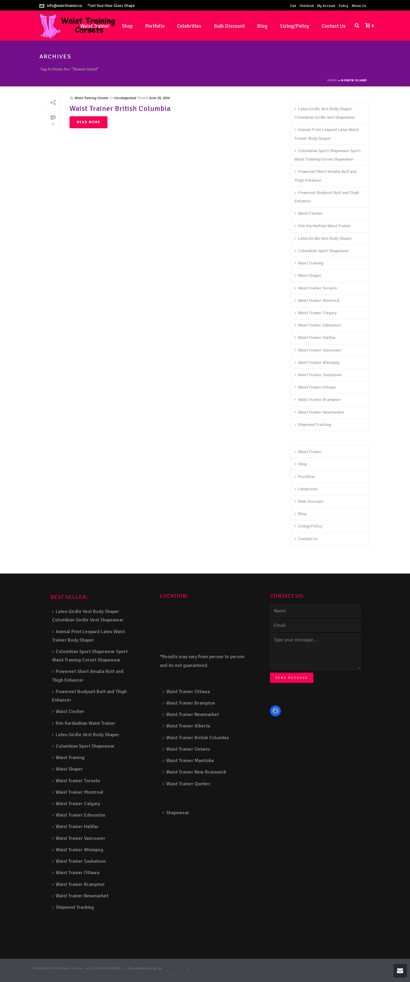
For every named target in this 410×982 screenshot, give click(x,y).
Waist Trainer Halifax (314, 337)
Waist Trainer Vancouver (317, 350)
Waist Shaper (307, 275)
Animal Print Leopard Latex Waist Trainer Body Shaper (326, 134)
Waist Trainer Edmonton (317, 325)
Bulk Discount (229, 26)
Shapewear (176, 813)
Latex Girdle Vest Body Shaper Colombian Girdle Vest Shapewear (324, 113)
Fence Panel (98, 973)
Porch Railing (55, 973)
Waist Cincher (308, 213)
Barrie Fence (116, 973)
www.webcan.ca (175, 968)
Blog (262, 26)
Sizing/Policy (294, 26)
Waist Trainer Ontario (186, 749)
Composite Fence (224, 968)
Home (332, 80)
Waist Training (308, 263)
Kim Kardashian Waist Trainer (322, 225)
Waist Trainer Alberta (186, 726)
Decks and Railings (292, 968)
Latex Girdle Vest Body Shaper (323, 238)
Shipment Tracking (312, 424)
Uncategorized (125, 98)
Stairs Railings (200, 968)
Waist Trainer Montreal (317, 300)
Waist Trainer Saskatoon (318, 374)
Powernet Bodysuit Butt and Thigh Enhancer (326, 197)
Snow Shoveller (247, 968)
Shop (127, 26)
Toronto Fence (136, 973)
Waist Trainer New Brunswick (194, 772)
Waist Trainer (308, 451)
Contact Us (333, 26)
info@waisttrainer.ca (64, 5)
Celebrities (189, 26)
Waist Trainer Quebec (186, 784)
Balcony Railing (78, 973)
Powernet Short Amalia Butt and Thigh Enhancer (325, 176)
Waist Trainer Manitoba (188, 761)
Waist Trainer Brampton (317, 399)
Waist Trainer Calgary (315, 312)
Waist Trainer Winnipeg (316, 362)
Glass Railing (345, 968)
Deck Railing (268, 968)
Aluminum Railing (321, 968)
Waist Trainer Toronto (315, 288)
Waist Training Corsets (91, 98)
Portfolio (155, 26)
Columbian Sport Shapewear (321, 250)
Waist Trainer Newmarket (319, 412)
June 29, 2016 (158, 98)
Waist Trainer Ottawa (315, 387)
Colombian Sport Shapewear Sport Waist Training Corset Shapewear (327, 155)
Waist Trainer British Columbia (120, 108)
